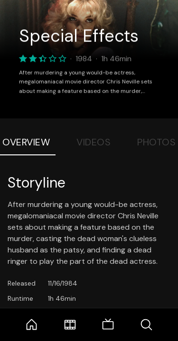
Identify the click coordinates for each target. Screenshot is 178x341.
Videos (93, 142)
